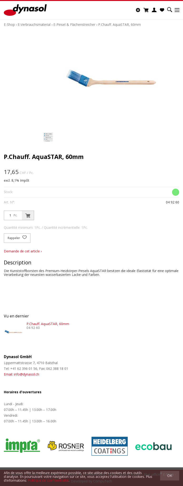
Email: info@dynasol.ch (21, 374)
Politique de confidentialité (48, 480)
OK (169, 475)
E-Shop (9, 24)
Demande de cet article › (23, 251)
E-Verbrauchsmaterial (34, 24)
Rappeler (17, 238)
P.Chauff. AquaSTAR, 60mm (119, 24)
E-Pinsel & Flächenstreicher (74, 24)
